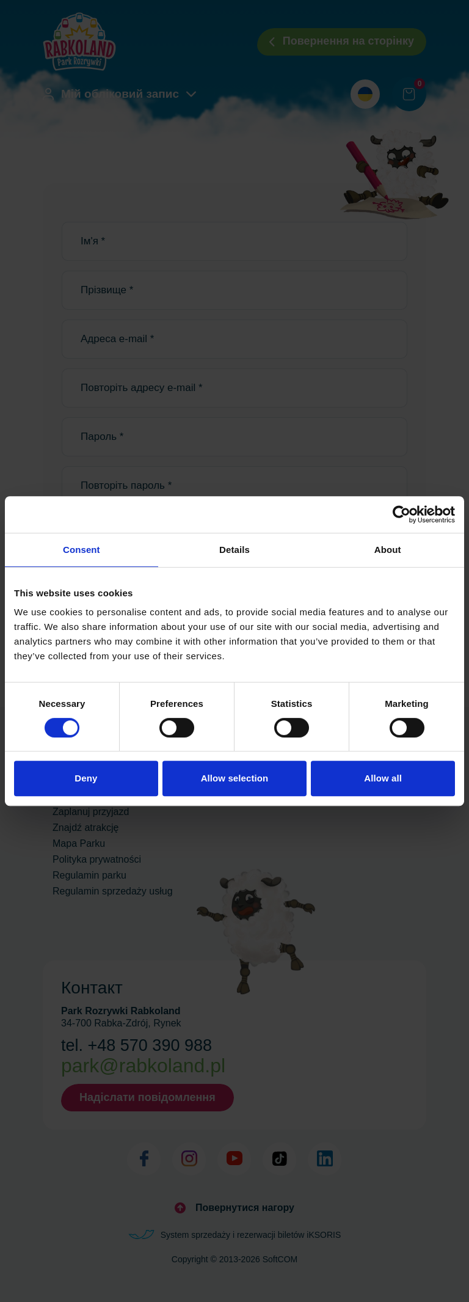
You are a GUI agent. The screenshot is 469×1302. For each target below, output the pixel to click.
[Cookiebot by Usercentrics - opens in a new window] (401, 514)
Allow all (383, 778)
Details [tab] (234, 549)
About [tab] (387, 549)
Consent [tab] (81, 549)
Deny (86, 778)
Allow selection (235, 778)
